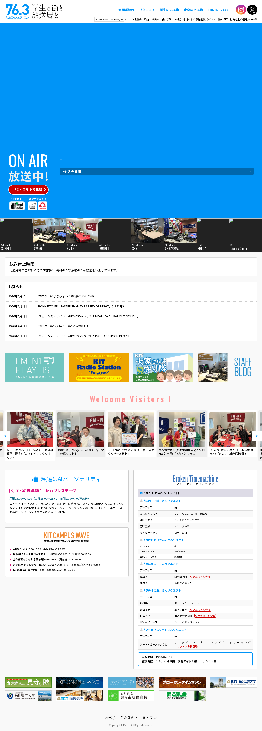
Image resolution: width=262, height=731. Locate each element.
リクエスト (147, 9)
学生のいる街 (169, 9)
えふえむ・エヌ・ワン (34, 11)
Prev (5, 436)
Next (257, 436)
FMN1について (218, 9)
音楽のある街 (193, 9)
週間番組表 (126, 9)
